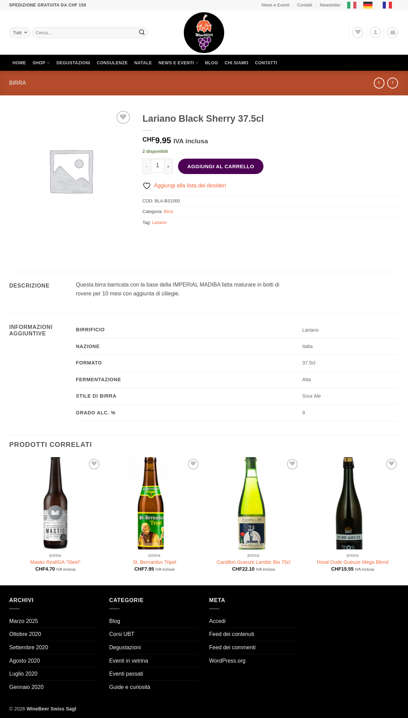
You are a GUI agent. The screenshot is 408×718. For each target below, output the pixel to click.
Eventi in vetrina (128, 661)
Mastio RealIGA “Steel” (55, 562)
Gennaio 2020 (26, 687)
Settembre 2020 (28, 647)
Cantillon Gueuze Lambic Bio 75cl (253, 562)
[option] (369, 5)
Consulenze (112, 62)
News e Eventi (275, 5)
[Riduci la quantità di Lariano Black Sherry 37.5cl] (146, 166)
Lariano (159, 222)
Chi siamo (236, 62)
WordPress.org (227, 661)
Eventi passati (126, 674)
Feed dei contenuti (231, 634)
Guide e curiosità (129, 687)
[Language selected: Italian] (373, 5)
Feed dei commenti (232, 647)
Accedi (217, 621)
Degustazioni (73, 62)
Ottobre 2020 (25, 634)
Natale (143, 62)
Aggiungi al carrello (220, 166)
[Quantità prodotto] (157, 165)
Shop (41, 62)
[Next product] (379, 83)
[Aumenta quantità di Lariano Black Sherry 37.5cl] (168, 166)
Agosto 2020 (24, 661)
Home (19, 62)
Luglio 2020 (23, 674)
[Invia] (142, 33)
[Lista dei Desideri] (357, 32)
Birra (17, 83)
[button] (375, 32)
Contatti (304, 5)
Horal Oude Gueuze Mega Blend (353, 562)
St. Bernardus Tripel (154, 562)
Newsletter (330, 5)
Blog (211, 62)
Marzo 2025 (23, 621)
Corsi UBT (122, 634)
